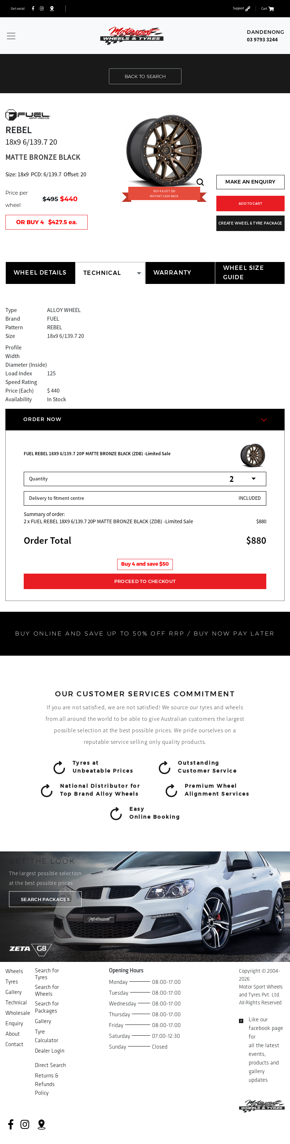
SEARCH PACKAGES (45, 899)
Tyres (11, 982)
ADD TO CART (250, 203)
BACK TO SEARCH (145, 76)
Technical (16, 1002)
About (12, 1034)
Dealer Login (49, 1051)
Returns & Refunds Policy (47, 1084)
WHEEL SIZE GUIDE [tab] (243, 272)
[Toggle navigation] (11, 36)
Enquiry (14, 1023)
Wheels (14, 971)
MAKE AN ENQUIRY (250, 181)
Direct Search (50, 1065)
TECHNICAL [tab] (102, 273)
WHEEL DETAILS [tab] (40, 272)
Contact (14, 1044)
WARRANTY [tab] (172, 272)
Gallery (13, 992)
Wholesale (17, 1013)
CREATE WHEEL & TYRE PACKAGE (250, 223)
